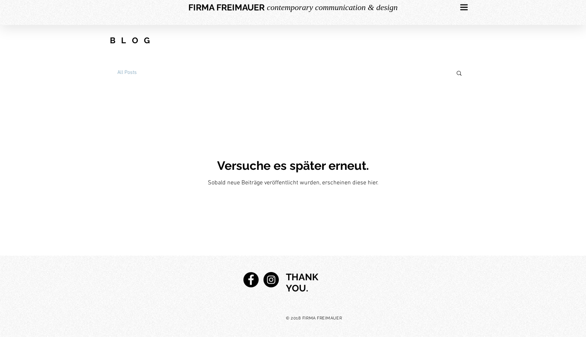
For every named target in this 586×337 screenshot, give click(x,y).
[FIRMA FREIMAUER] (226, 7)
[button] (464, 7)
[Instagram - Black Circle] (271, 279)
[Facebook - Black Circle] (251, 279)
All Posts (127, 72)
